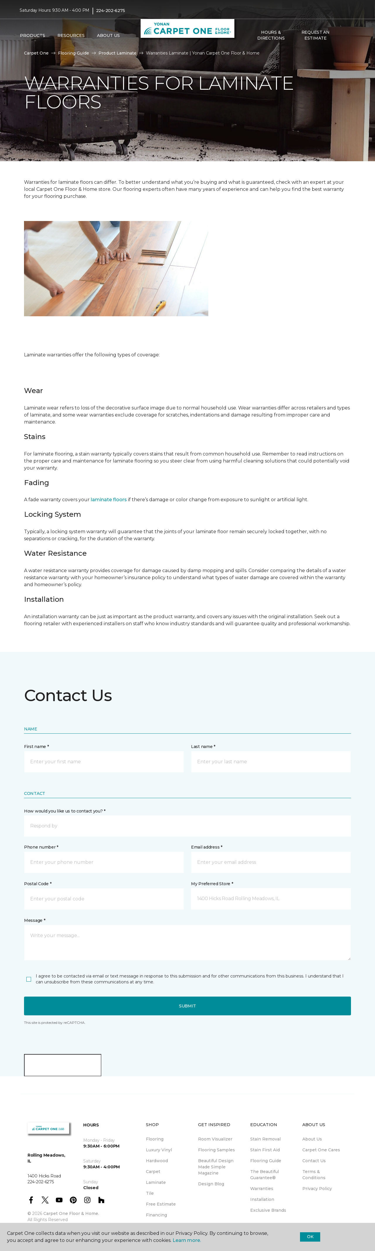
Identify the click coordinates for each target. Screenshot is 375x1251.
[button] (342, 35)
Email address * (206, 847)
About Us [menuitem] (312, 1139)
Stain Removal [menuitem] (265, 1139)
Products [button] (32, 35)
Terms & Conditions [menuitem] (313, 1174)
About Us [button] (108, 35)
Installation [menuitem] (262, 1199)
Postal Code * (37, 884)
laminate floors (109, 499)
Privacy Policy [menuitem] (317, 1188)
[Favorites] (349, 35)
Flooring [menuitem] (154, 1139)
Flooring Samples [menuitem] (216, 1150)
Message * (34, 920)
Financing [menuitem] (156, 1215)
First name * (36, 747)
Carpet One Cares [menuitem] (321, 1150)
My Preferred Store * (212, 884)
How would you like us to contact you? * (64, 811)
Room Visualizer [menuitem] (215, 1139)
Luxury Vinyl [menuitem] (159, 1150)
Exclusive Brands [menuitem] (268, 1210)
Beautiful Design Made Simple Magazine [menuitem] (215, 1167)
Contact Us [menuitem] (314, 1160)
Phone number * (41, 847)
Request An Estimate (315, 35)
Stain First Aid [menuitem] (265, 1150)
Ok (310, 1236)
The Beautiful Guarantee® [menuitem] (264, 1174)
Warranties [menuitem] (261, 1188)
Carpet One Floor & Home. (71, 1213)
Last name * (203, 747)
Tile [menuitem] (150, 1193)
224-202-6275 (110, 10)
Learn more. (187, 1240)
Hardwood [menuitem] (157, 1160)
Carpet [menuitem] (153, 1171)
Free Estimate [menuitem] (161, 1204)
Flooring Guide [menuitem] (265, 1160)
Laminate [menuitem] (156, 1182)
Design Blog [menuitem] (211, 1184)
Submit (187, 1006)
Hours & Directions (270, 35)
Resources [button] (71, 35)
